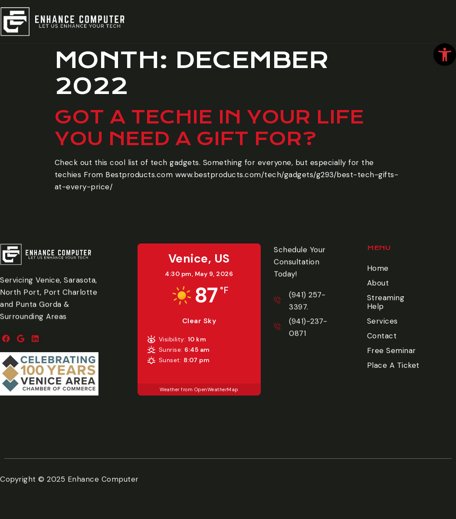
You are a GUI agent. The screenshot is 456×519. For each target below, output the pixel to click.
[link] (444, 54)
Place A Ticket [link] (430, 24)
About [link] (378, 283)
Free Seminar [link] (391, 350)
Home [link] (378, 268)
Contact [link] (382, 336)
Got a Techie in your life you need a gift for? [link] (209, 127)
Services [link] (382, 321)
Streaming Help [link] (386, 302)
